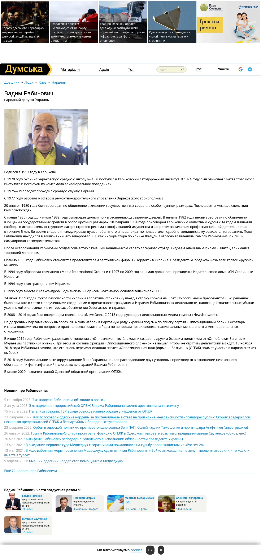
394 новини (80, 509)
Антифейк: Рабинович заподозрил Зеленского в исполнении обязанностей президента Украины (104, 439)
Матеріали (70, 69)
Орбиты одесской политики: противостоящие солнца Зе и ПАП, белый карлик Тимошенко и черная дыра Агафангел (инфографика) (140, 427)
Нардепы (59, 82)
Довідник (11, 82)
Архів (104, 69)
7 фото (143, 509)
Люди (29, 82)
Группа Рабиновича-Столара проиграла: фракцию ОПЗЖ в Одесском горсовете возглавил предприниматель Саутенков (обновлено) (138, 433)
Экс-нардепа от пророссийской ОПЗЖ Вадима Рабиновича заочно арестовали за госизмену (104, 405)
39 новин (27, 509)
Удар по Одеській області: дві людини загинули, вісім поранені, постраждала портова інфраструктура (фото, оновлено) (122, 32)
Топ (131, 69)
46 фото (93, 509)
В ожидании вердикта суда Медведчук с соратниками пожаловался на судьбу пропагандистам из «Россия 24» (115, 444)
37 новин (27, 532)
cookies (136, 550)
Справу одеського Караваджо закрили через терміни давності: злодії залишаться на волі (23, 34)
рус (199, 69)
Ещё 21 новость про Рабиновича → (32, 470)
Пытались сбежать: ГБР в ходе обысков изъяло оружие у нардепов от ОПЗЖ (90, 411)
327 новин (131, 509)
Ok (150, 550)
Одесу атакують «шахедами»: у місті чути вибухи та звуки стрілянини (170, 36)
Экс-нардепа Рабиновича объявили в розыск (68, 399)
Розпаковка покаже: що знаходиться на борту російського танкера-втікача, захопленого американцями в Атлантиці (71, 32)
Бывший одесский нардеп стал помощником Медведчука (76, 461)
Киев (43, 82)
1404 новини (184, 509)
